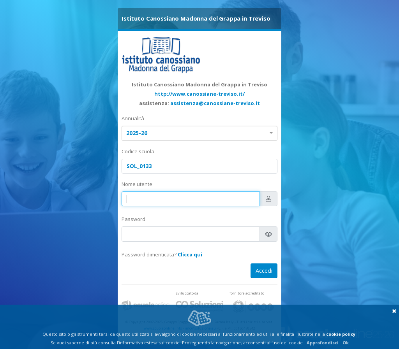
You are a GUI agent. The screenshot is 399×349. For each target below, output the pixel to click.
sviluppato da (187, 293)
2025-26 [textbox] (136, 133)
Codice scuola (138, 151)
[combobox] (199, 133)
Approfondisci (323, 342)
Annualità (133, 118)
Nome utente (137, 184)
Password (133, 219)
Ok (346, 342)
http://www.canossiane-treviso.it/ (199, 93)
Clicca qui (190, 254)
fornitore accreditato (247, 293)
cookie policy (340, 334)
